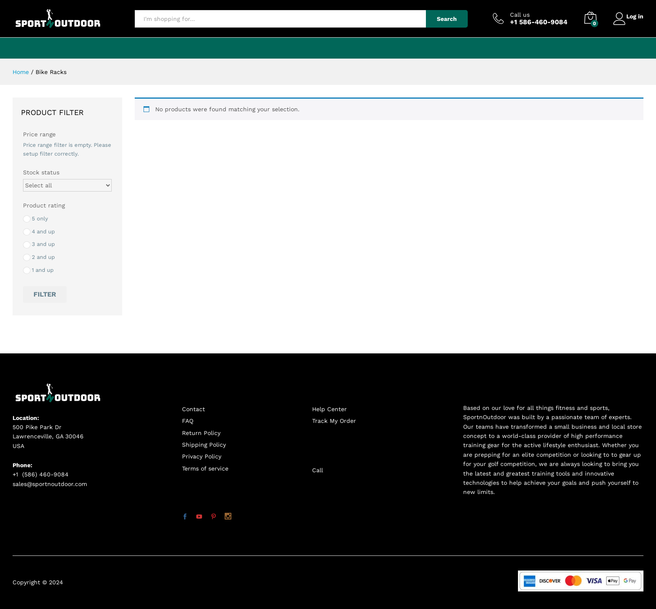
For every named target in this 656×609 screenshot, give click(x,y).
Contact (193, 409)
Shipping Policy (204, 444)
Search (442, 18)
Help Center (329, 409)
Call (317, 470)
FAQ (187, 420)
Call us (515, 14)
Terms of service (205, 468)
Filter (44, 294)
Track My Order (334, 420)
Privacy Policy (201, 456)
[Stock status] (67, 185)
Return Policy (201, 433)
